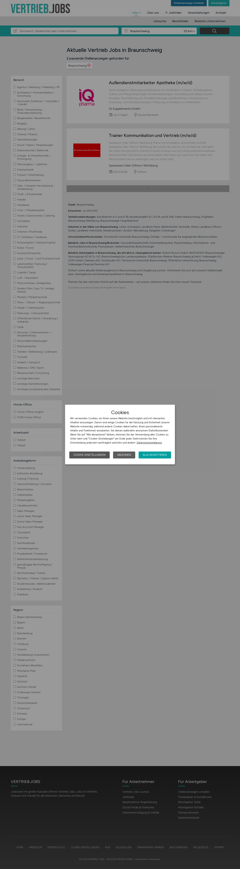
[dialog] (120, 435)
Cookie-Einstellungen (89, 454)
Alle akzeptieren (155, 454)
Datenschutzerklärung (149, 442)
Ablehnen (124, 454)
